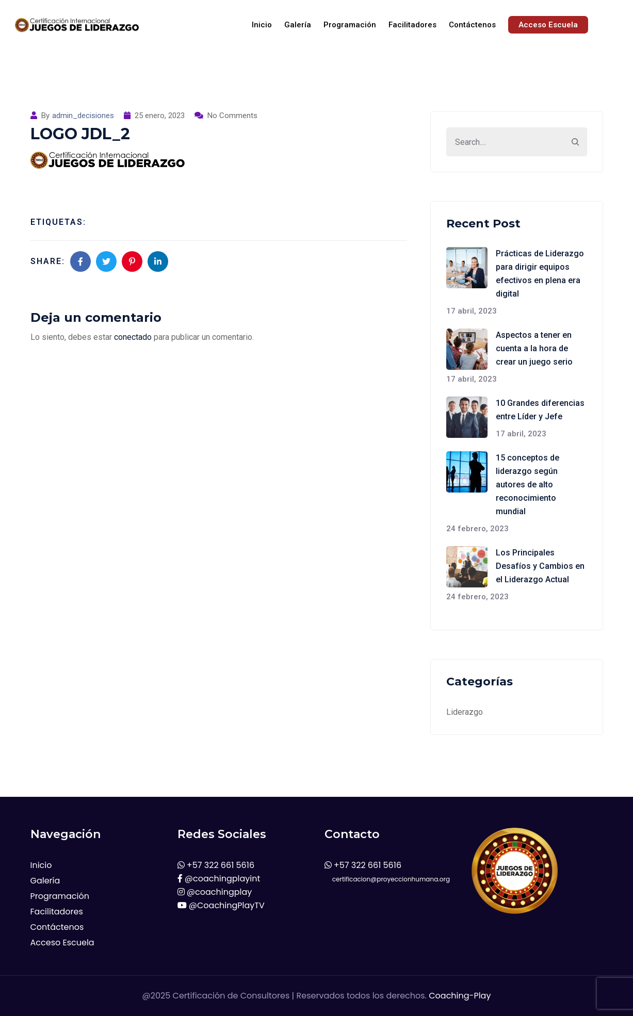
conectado (133, 337)
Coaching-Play (460, 996)
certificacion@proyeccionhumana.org (387, 879)
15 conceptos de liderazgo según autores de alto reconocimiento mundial (527, 484)
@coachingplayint (219, 878)
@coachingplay (214, 892)
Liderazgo (464, 712)
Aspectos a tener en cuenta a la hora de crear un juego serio (534, 348)
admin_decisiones (83, 115)
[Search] (575, 142)
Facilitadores (412, 24)
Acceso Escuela (548, 24)
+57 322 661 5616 (216, 865)
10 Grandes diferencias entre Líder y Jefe (540, 409)
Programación (349, 24)
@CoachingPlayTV (221, 905)
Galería (297, 24)
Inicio (262, 24)
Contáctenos (472, 24)
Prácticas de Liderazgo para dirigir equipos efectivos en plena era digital (540, 274)
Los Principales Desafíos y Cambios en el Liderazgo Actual (540, 566)
